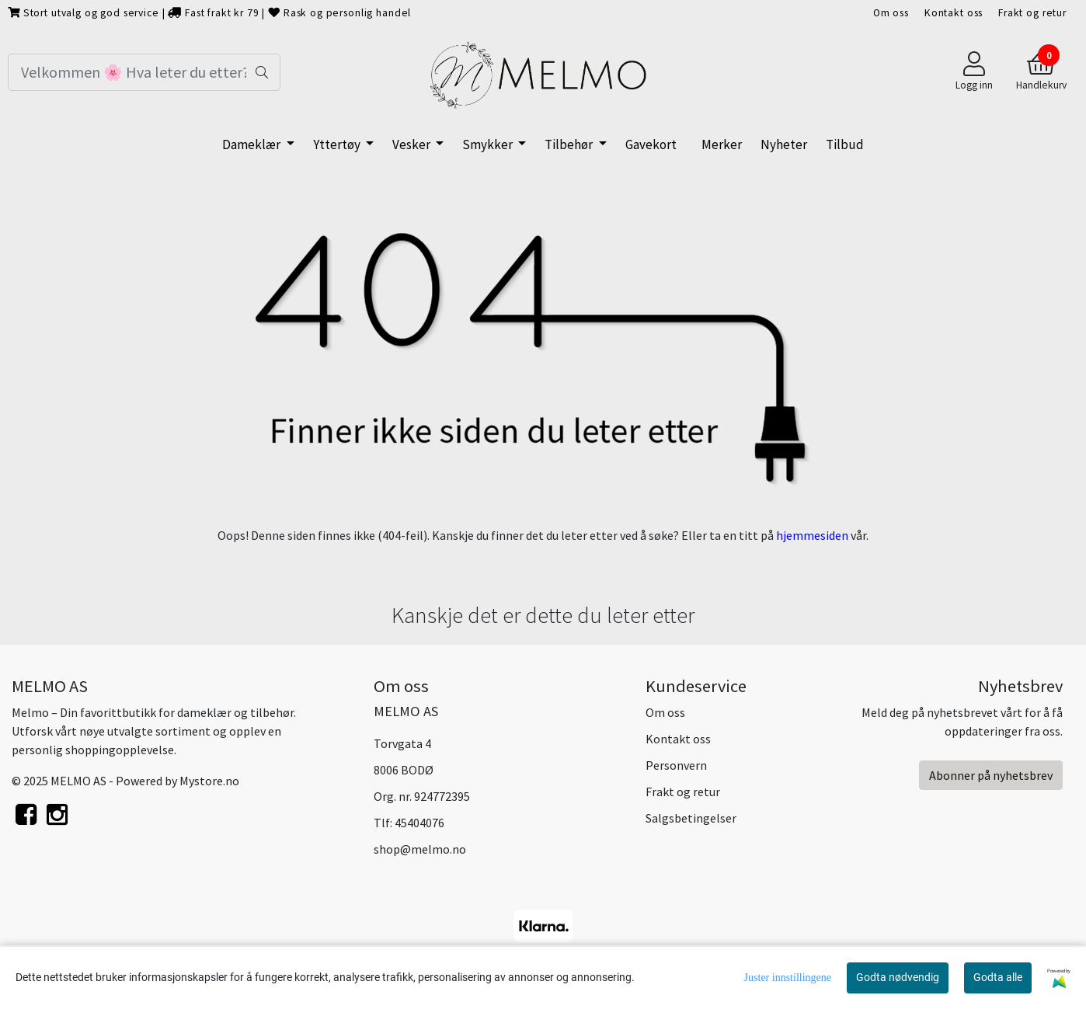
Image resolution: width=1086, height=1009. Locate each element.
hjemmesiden (812, 535)
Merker (721, 144)
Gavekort (651, 144)
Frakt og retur (1032, 12)
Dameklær (252, 144)
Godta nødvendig (897, 977)
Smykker (488, 144)
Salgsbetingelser (691, 818)
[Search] (144, 72)
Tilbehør (570, 144)
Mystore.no (209, 780)
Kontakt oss (953, 12)
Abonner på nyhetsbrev (991, 775)
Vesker (412, 144)
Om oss (891, 12)
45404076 (419, 822)
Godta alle (997, 977)
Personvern (676, 765)
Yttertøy (338, 144)
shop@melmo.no (420, 849)
